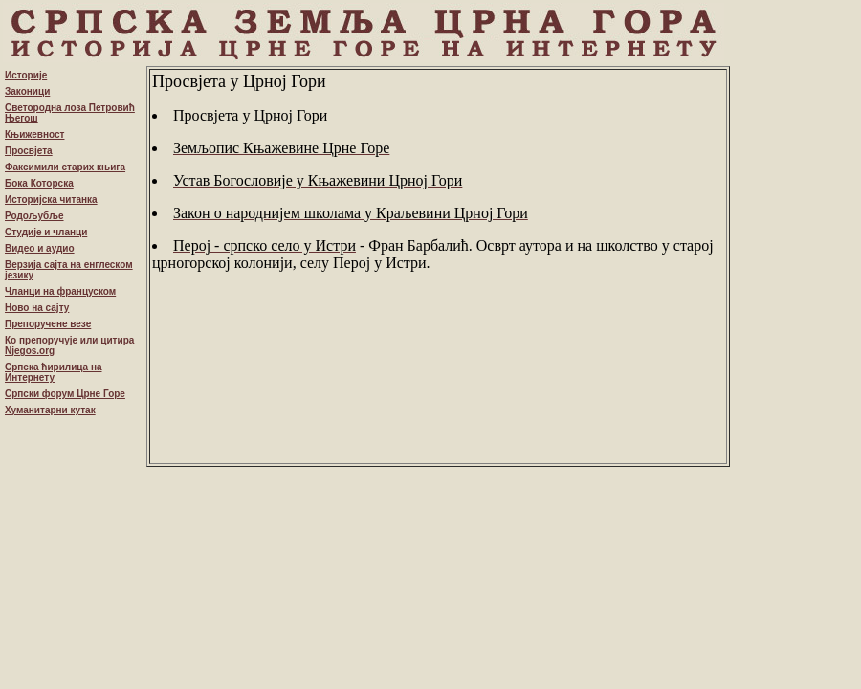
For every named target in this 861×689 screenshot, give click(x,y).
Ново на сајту (37, 307)
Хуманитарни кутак (50, 410)
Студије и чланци (46, 232)
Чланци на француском (60, 291)
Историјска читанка (51, 199)
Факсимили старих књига (65, 167)
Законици (27, 91)
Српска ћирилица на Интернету (53, 372)
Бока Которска (39, 183)
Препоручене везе (48, 324)
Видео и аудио (40, 248)
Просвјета (29, 150)
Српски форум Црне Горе (65, 394)
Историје (26, 75)
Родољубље (34, 216)
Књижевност (34, 134)
